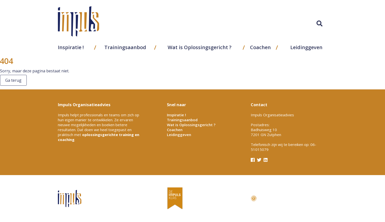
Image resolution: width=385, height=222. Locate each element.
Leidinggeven (306, 47)
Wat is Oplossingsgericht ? (199, 47)
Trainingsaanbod (125, 47)
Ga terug (13, 80)
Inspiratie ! (71, 47)
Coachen (260, 47)
